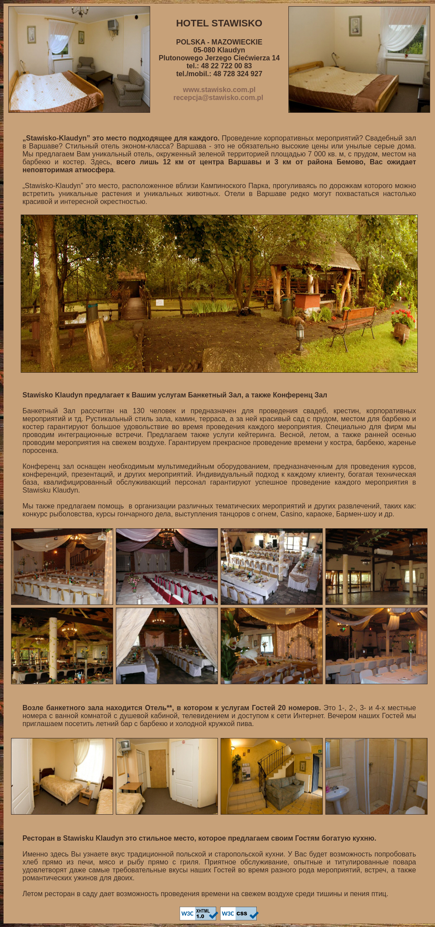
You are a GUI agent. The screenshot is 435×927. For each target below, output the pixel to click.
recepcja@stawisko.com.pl (218, 97)
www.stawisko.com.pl (219, 89)
